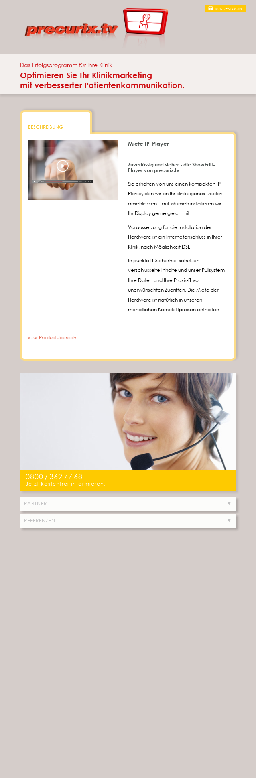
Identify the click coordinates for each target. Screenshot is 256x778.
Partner (35, 503)
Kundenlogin (228, 8)
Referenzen (39, 520)
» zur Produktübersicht (53, 337)
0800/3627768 (54, 476)
